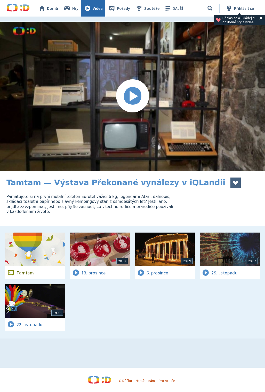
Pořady (119, 8)
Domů (48, 8)
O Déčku (125, 380)
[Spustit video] (132, 96)
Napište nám (145, 380)
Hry (70, 8)
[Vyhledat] (210, 8)
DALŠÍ (173, 8)
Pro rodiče (167, 380)
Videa (93, 8)
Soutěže (147, 8)
